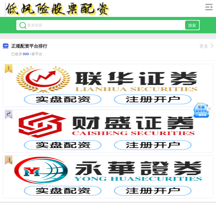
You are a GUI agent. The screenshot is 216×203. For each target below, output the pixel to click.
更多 (206, 46)
